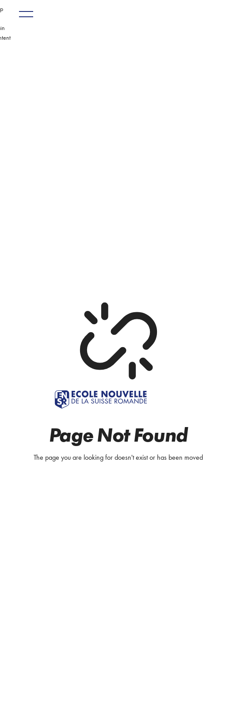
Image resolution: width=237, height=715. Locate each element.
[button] (26, 14)
